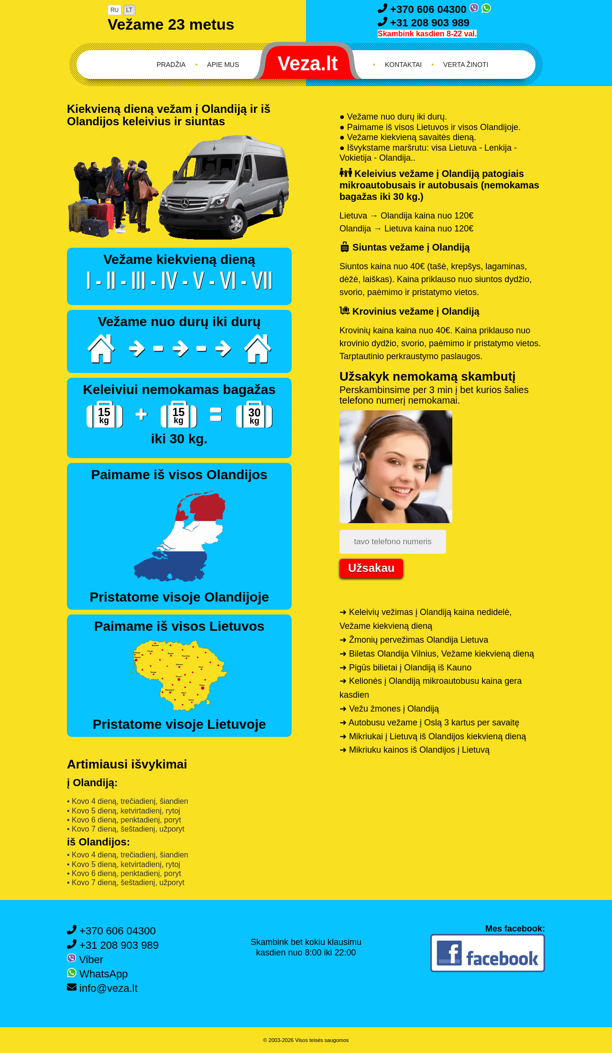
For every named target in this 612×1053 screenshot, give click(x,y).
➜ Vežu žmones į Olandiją (389, 708)
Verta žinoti (465, 64)
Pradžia (171, 64)
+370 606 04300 (424, 9)
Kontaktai (403, 64)
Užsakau (371, 567)
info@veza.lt (102, 988)
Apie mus (223, 64)
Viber (85, 959)
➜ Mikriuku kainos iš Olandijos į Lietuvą (414, 750)
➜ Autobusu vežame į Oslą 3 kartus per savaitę (429, 722)
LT (129, 10)
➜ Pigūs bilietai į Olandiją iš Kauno (405, 667)
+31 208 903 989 (424, 23)
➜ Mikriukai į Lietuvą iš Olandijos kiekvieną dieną (432, 736)
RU (114, 10)
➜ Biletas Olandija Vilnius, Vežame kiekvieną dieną (436, 653)
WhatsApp (97, 974)
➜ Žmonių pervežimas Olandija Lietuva (413, 640)
